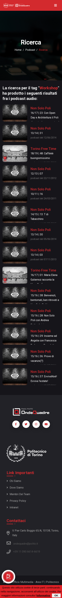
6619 (37, 551)
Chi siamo (14, 481)
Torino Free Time (43, 149)
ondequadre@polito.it (22, 543)
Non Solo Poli (41, 108)
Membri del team (18, 494)
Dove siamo (15, 487)
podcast (30, 49)
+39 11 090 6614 (23, 551)
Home (18, 49)
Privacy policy (16, 500)
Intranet (12, 507)
